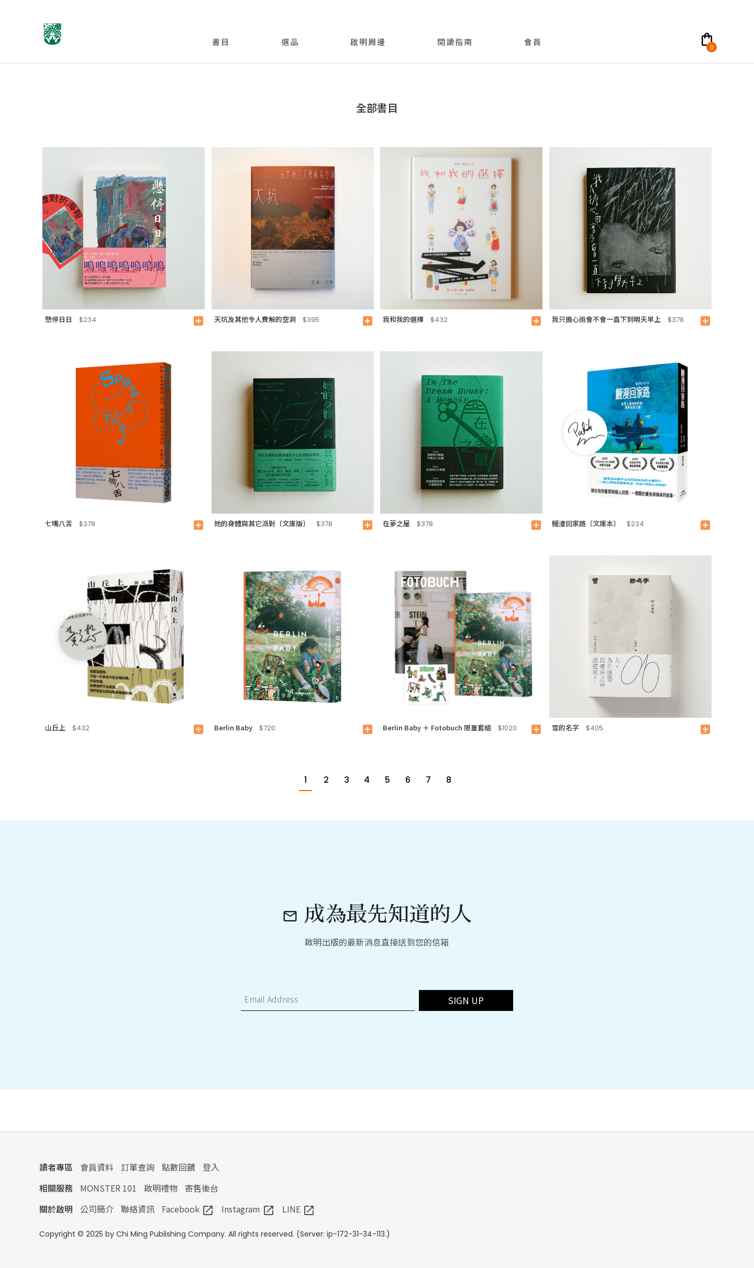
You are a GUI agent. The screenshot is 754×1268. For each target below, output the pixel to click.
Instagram (248, 1209)
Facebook (188, 1209)
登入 (211, 1167)
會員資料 (97, 1167)
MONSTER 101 (108, 1188)
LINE (298, 1209)
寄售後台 (201, 1188)
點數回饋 (178, 1167)
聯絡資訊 (137, 1209)
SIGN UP (466, 1000)
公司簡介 (97, 1209)
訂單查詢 (137, 1167)
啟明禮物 (161, 1188)
